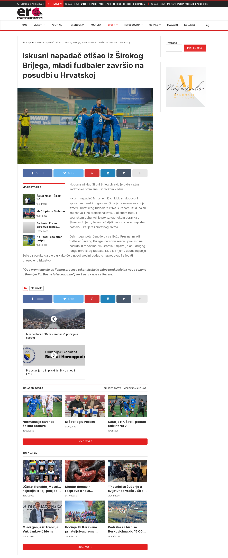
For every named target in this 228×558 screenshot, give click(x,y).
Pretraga (171, 43)
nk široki (36, 288)
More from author (135, 352)
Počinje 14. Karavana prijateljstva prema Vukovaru (81, 493)
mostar (58, 534)
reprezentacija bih (131, 534)
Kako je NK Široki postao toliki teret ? (127, 387)
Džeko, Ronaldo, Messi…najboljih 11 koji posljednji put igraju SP (105, 4)
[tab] (112, 352)
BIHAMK (154, 534)
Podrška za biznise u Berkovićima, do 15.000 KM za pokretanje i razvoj (127, 493)
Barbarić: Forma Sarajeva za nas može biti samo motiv (51, 225)
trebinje (203, 534)
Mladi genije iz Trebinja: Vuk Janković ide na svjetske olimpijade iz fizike (41, 493)
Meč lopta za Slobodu (51, 211)
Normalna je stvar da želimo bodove (38, 387)
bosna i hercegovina (179, 534)
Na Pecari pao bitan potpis (49, 238)
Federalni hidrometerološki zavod (91, 534)
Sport (31, 42)
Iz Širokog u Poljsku (80, 385)
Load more (85, 405)
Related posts (112, 352)
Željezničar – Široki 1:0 (49, 197)
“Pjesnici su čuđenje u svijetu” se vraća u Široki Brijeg (127, 453)
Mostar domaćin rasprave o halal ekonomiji (181, 4)
